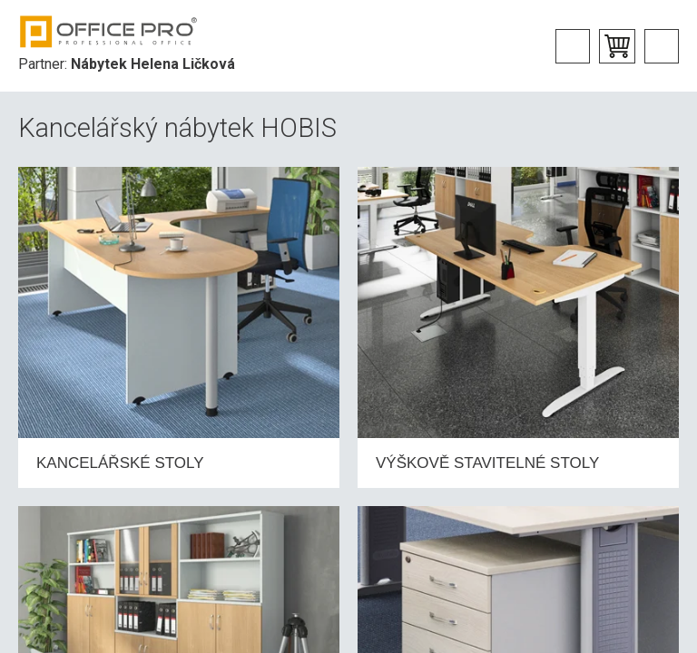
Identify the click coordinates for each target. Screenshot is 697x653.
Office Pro (109, 32)
